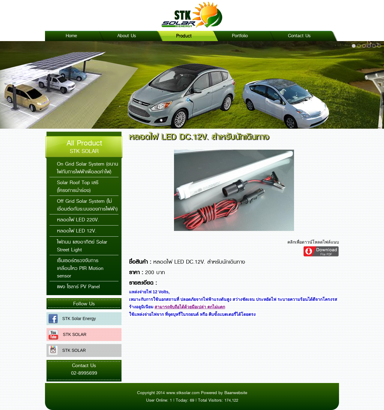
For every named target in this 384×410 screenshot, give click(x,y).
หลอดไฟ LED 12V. (76, 231)
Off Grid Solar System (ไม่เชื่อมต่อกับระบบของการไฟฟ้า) (87, 205)
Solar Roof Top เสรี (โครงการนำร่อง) (77, 186)
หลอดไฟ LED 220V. (78, 220)
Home (71, 35)
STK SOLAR (72, 334)
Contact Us (299, 35)
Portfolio (240, 35)
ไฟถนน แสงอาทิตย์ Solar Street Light (82, 246)
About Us (126, 35)
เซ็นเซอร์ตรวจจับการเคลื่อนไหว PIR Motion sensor (80, 268)
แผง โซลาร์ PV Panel (78, 287)
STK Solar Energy (77, 318)
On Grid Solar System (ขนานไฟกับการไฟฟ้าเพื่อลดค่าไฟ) (87, 168)
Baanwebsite (235, 392)
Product (184, 35)
